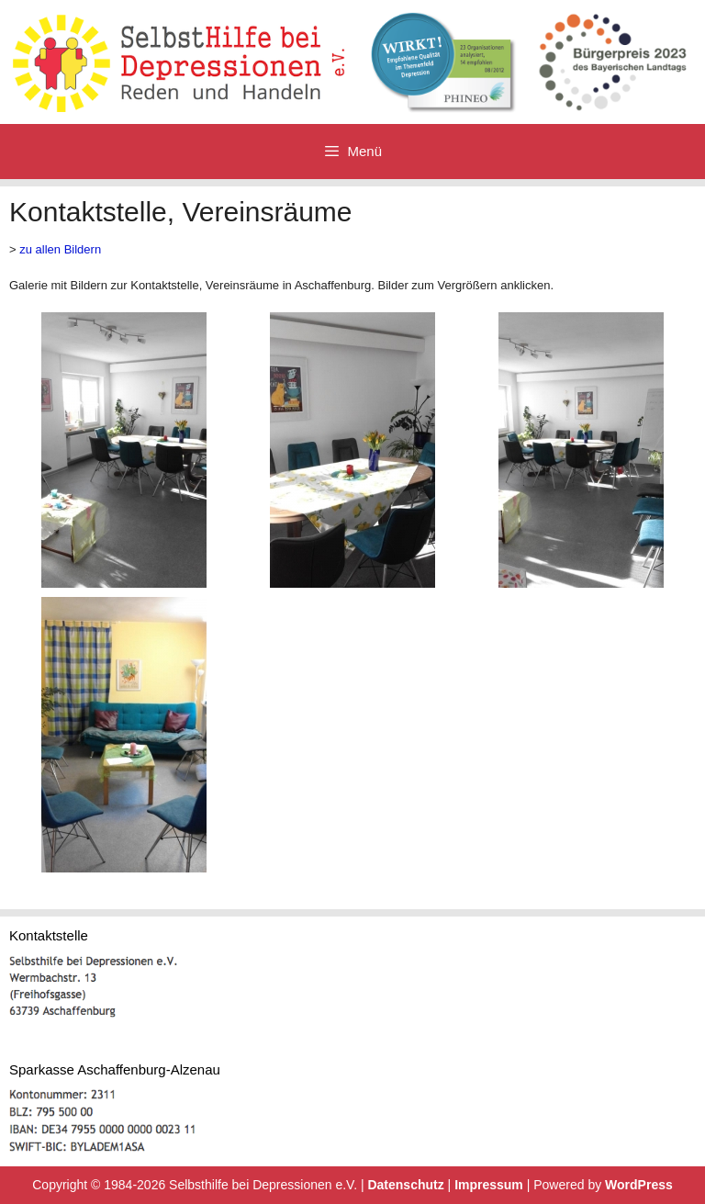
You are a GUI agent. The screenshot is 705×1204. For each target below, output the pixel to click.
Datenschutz (405, 1184)
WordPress (639, 1184)
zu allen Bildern (60, 249)
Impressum (488, 1184)
